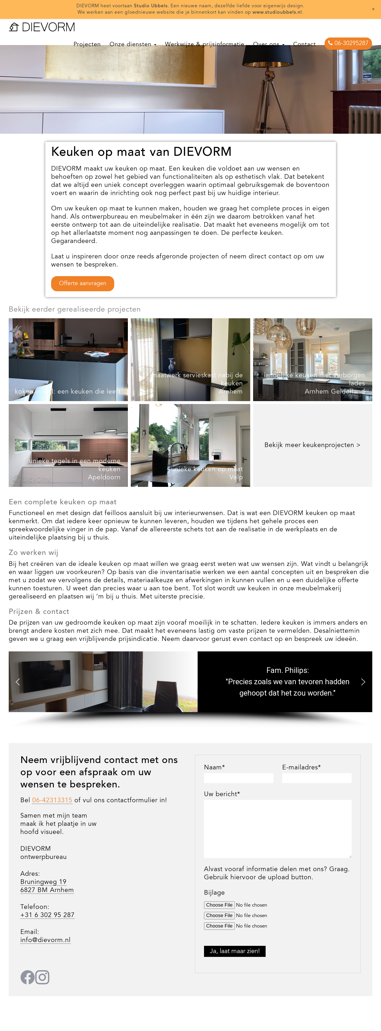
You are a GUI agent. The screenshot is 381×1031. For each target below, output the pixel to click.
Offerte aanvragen (82, 284)
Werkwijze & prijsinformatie (204, 45)
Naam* (214, 767)
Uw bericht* (222, 794)
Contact (304, 45)
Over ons (269, 45)
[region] (190, 75)
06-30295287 (348, 43)
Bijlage (214, 893)
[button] (17, 682)
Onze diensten (133, 45)
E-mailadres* (301, 767)
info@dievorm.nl (45, 940)
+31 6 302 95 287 (47, 915)
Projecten (87, 45)
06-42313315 (52, 800)
